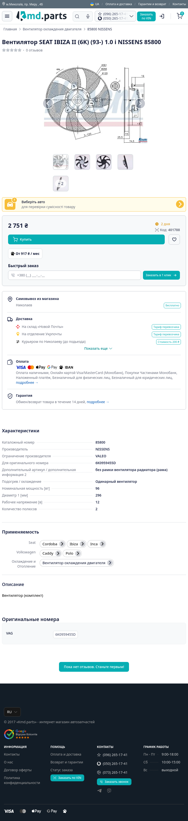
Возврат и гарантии (66, 762)
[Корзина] (180, 16)
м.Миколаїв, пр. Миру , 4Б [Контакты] (22, 4)
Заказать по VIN (67, 778)
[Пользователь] (162, 16)
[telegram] (99, 791)
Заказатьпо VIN (146, 16)
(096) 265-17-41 (112, 754)
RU (12, 711)
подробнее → (27, 382)
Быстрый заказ (23, 265)
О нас (8, 762)
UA (94, 4)
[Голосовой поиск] (88, 16)
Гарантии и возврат (152, 4)
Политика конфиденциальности (22, 780)
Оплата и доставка (119, 4)
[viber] (109, 791)
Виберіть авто (33, 201)
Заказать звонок (114, 782)
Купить (22, 239)
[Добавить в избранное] (174, 239)
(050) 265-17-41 (112, 763)
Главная (10, 29)
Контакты (179, 4)
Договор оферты (18, 770)
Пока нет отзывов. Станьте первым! (94, 666)
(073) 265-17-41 (112, 772)
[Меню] (7, 16)
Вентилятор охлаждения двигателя (52, 29)
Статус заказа (61, 770)
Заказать (161, 275)
